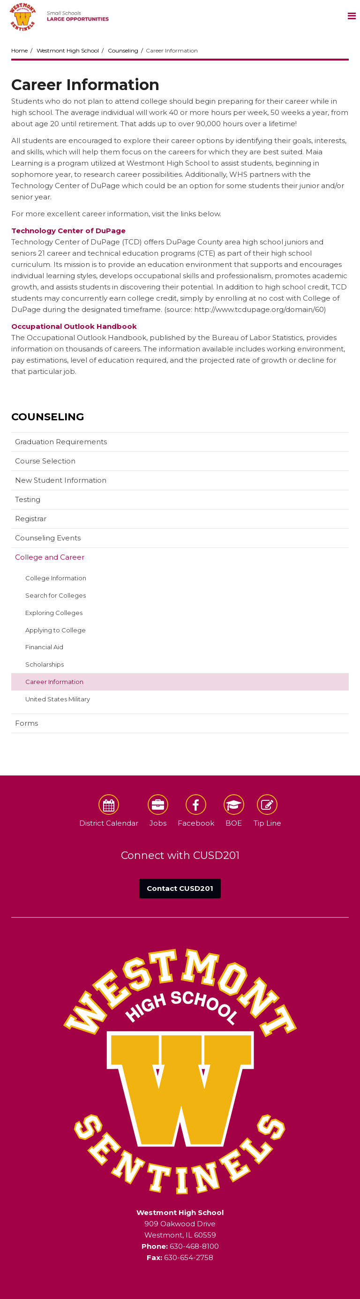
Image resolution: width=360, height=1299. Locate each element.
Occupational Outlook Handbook (74, 326)
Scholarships (44, 664)
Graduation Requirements (61, 441)
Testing (27, 499)
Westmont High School (68, 50)
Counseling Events (48, 537)
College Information (55, 578)
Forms (26, 723)
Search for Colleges (55, 595)
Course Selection (45, 460)
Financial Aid (44, 647)
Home (19, 50)
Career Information (54, 681)
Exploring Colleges (53, 612)
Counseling (123, 50)
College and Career (49, 557)
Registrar (30, 518)
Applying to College (55, 630)
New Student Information (60, 480)
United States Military (57, 699)
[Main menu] (351, 15)
